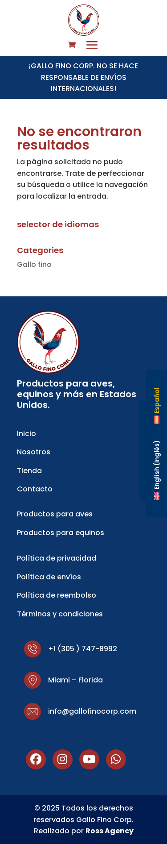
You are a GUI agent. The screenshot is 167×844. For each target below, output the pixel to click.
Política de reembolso (56, 595)
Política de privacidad (56, 558)
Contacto (35, 489)
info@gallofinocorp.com (92, 711)
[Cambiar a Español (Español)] (157, 405)
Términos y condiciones (60, 614)
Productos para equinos (60, 533)
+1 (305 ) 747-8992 (82, 649)
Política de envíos (49, 577)
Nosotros (33, 452)
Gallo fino (34, 264)
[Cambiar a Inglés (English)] (157, 469)
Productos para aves (55, 514)
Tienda (29, 471)
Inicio (26, 433)
